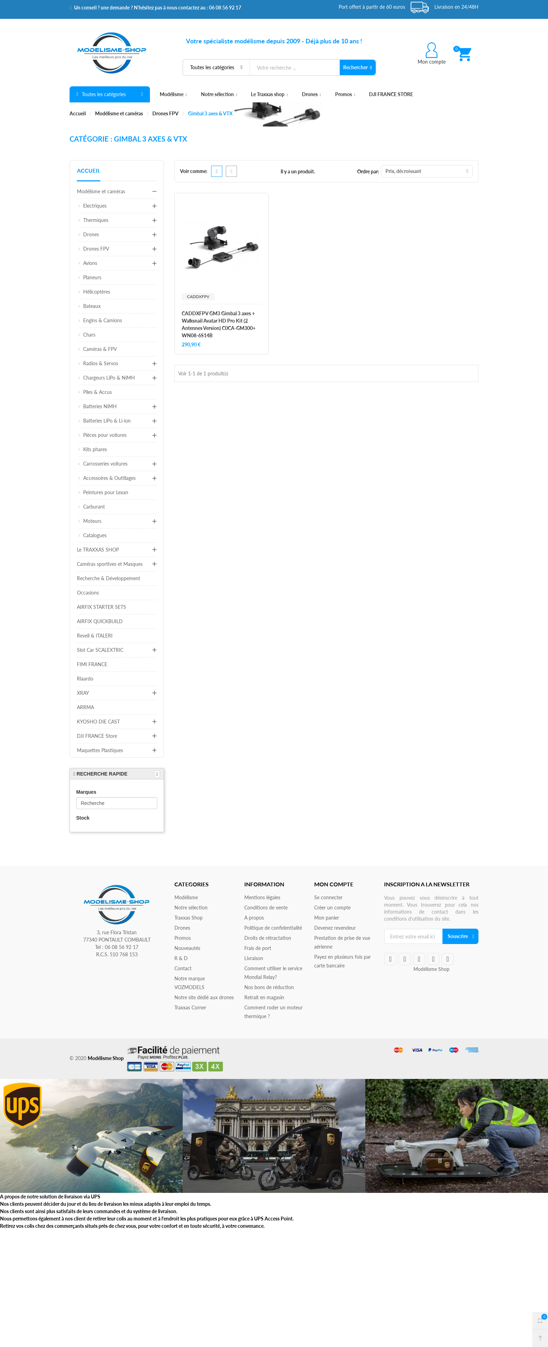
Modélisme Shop (431, 969)
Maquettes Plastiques (100, 750)
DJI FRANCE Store (97, 736)
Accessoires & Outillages (109, 478)
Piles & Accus (97, 392)
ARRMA (85, 707)
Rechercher (357, 67)
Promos (345, 94)
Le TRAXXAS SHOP (98, 550)
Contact (183, 968)
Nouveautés (187, 948)
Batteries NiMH (100, 406)
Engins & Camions (102, 320)
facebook (390, 959)
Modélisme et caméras (101, 191)
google (419, 959)
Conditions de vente (266, 907)
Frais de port (257, 948)
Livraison (253, 958)
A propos (254, 918)
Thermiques (95, 220)
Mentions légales (262, 897)
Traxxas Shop (188, 918)
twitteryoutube (404, 959)
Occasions (88, 593)
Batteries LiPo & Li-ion (107, 421)
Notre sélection (219, 94)
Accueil (88, 170)
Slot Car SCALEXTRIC (100, 650)
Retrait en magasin (264, 997)
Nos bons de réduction (269, 987)
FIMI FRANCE (92, 664)
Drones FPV (96, 249)
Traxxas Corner (190, 1007)
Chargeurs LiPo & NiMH (109, 378)
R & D (181, 958)
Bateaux (92, 306)
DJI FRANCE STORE (391, 94)
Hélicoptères (96, 292)
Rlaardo (85, 679)
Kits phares (95, 449)
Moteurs (92, 521)
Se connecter (328, 897)
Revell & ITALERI (95, 636)
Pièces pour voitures (105, 435)
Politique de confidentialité (273, 928)
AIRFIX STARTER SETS (101, 607)
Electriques (95, 206)
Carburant (94, 507)
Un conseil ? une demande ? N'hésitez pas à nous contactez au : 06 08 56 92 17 (155, 7)
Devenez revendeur (335, 928)
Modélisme (173, 94)
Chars (89, 335)
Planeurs (92, 277)
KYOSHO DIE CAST (98, 722)
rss (433, 959)
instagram (447, 959)
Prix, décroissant (426, 171)
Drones (311, 94)
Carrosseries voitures (105, 464)
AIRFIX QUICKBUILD (100, 621)
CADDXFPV (198, 296)
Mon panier (326, 918)
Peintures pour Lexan (105, 492)
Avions (90, 263)
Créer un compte (332, 907)
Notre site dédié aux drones (204, 997)
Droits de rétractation (267, 938)
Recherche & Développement (108, 578)
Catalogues (95, 535)
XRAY (83, 693)
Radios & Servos (100, 363)
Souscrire (458, 936)
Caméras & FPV (100, 349)
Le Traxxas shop (269, 94)
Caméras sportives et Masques (110, 564)
